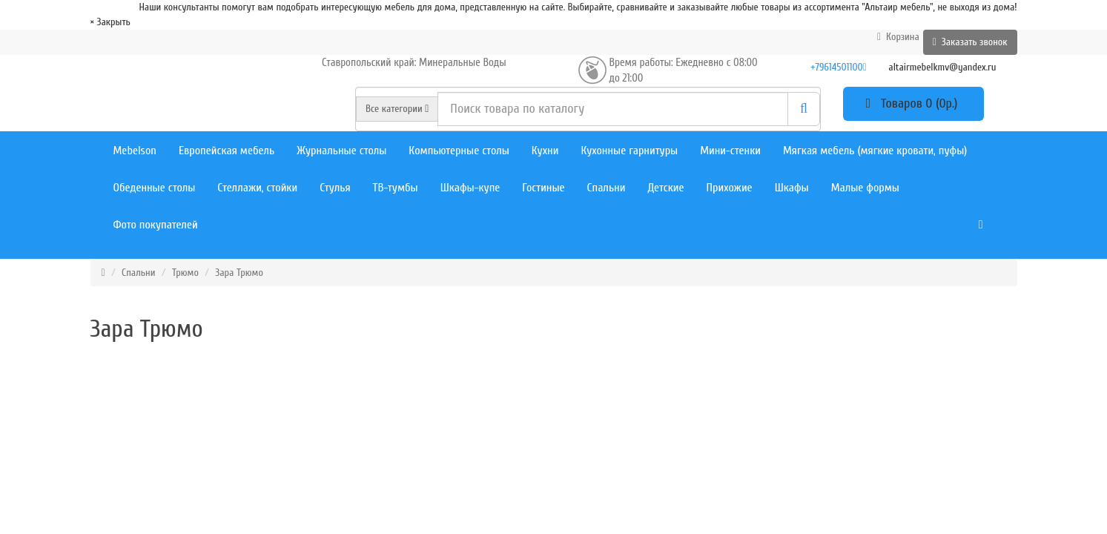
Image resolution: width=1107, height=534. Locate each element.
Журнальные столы (341, 150)
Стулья (335, 187)
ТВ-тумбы (395, 187)
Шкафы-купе (470, 187)
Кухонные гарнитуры (629, 150)
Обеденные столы (154, 187)
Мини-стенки (730, 150)
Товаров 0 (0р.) (913, 103)
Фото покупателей (155, 224)
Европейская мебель (226, 150)
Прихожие (730, 187)
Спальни (606, 187)
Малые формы (865, 187)
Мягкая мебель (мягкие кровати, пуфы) (875, 150)
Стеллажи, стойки (257, 187)
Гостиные (543, 187)
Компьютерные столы (459, 150)
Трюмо (185, 272)
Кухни (545, 150)
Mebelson (134, 150)
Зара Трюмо (239, 272)
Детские (665, 187)
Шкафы (792, 187)
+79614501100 (838, 67)
